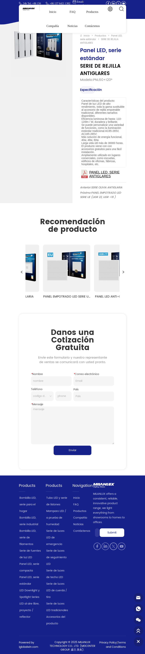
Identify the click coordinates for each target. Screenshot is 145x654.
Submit (111, 532)
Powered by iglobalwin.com (28, 644)
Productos (100, 36)
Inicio (86, 36)
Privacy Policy (108, 642)
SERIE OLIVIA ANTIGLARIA (106, 187)
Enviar (72, 450)
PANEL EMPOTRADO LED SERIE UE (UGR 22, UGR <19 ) (100, 195)
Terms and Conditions (116, 644)
